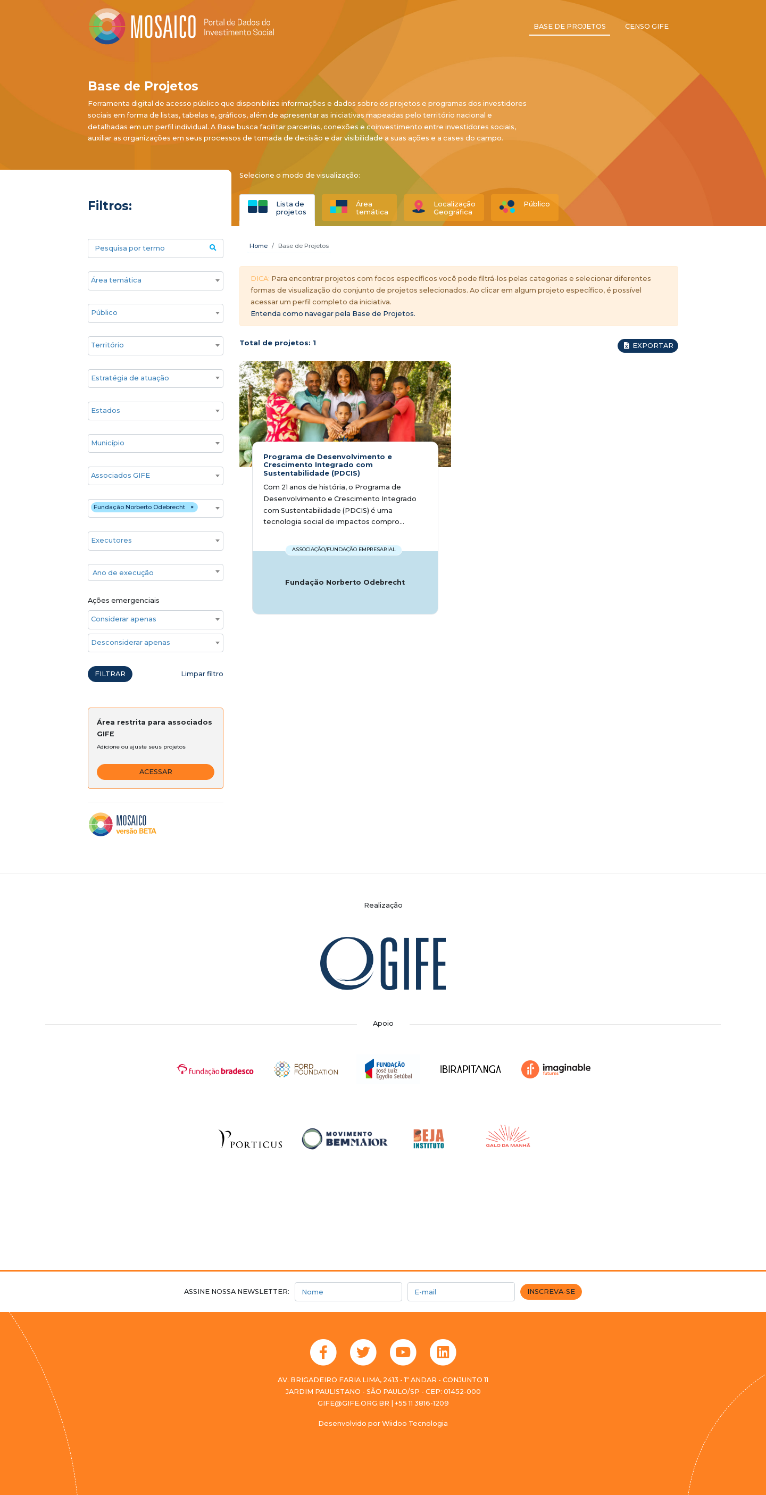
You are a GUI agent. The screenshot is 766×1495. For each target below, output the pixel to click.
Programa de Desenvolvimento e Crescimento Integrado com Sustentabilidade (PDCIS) (327, 465)
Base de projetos (570, 26)
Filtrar (110, 674)
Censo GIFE (647, 26)
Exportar (647, 346)
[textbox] (155, 573)
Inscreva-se (551, 1291)
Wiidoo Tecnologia (415, 1423)
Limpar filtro (202, 674)
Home (258, 246)
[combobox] (155, 280)
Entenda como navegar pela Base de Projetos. (333, 314)
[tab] (277, 207)
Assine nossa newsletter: (236, 1291)
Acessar (155, 772)
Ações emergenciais (124, 600)
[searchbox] (150, 280)
